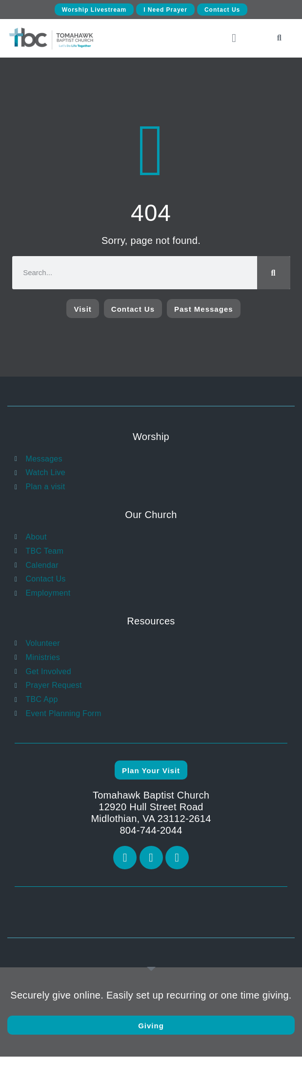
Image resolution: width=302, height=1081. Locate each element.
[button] (234, 38)
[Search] (273, 272)
